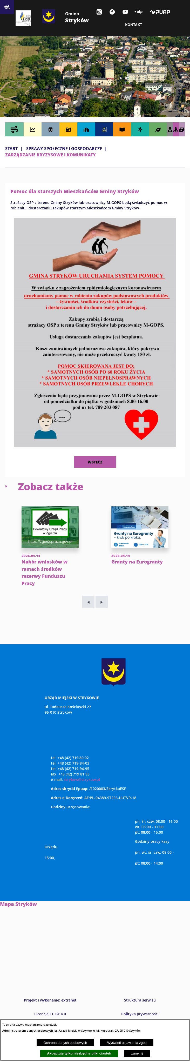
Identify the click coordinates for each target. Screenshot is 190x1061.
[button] (95, 445)
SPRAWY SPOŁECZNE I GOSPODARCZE (64, 148)
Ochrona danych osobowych (65, 1043)
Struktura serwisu (140, 1007)
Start (11, 148)
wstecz (95, 462)
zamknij (137, 1053)
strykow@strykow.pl (82, 786)
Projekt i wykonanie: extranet (50, 1007)
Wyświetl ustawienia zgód (127, 1043)
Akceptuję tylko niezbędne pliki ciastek (79, 1053)
